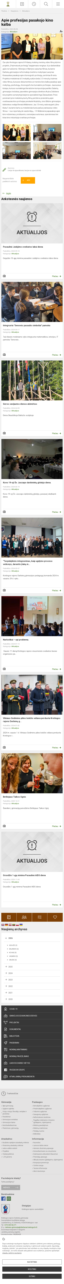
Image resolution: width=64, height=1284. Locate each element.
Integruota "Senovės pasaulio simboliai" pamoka (26, 325)
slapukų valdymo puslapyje (12, 1253)
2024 (10, 973)
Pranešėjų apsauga (40, 1157)
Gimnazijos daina (9, 1122)
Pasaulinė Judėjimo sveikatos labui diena (23, 247)
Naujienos (15, 11)
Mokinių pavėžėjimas (16, 1056)
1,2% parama (7, 1157)
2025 (10, 967)
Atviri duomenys (39, 1171)
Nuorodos (36, 1143)
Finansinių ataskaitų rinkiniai (13, 1145)
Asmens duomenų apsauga (43, 1148)
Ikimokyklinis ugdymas (41, 1106)
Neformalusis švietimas (41, 1117)
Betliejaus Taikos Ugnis (14, 797)
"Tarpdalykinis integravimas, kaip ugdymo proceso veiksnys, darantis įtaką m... (27, 562)
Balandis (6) (14, 949)
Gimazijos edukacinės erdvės (20, 1015)
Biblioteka (11, 1036)
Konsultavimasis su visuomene (44, 1151)
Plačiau (55, 276)
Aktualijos (26, 11)
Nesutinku (32, 1269)
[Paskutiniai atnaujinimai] (34, 4)
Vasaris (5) (13, 956)
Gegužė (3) (13, 945)
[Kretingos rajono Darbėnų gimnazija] (8, 3)
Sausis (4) (13, 960)
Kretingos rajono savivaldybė (32, 1209)
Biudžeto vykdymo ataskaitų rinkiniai (16, 1143)
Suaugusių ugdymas (40, 1114)
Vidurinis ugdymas (40, 1111)
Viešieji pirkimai (8, 1154)
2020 (10, 999)
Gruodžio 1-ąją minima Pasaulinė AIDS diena (24, 875)
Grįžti (8, 193)
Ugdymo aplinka (8, 1109)
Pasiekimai (11, 1042)
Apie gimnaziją (8, 1106)
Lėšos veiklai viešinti (10, 1148)
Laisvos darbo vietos (17, 1063)
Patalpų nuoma (38, 1131)
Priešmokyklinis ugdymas (42, 1109)
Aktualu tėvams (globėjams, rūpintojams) (48, 1160)
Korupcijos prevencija (41, 1163)
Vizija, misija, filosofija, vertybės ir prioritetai (15, 1113)
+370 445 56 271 (10, 1225)
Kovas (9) (12, 953)
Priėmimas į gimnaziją (11, 1128)
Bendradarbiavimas (10, 1125)
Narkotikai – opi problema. (16, 639)
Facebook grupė (14, 1069)
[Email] (9, 1199)
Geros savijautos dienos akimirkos (20, 404)
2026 (10, 938)
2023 (10, 980)
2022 (10, 986)
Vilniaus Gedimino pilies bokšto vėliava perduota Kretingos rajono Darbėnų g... (31, 720)
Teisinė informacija (40, 1168)
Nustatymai (32, 1262)
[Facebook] (3, 1199)
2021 (10, 993)
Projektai (11, 1022)
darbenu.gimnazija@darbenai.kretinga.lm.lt (21, 1227)
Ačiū (26, 180)
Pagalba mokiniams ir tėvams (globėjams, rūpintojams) (44, 1121)
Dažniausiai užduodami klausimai (45, 1154)
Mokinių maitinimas (15, 1049)
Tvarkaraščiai (9, 1093)
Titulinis (4, 11)
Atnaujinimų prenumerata (19, 1076)
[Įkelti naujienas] (22, 4)
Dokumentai (12, 1029)
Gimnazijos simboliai (10, 1120)
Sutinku (32, 1276)
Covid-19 (10, 1009)
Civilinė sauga (38, 1165)
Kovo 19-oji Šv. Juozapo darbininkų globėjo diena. (27, 482)
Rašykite (6, 1187)
